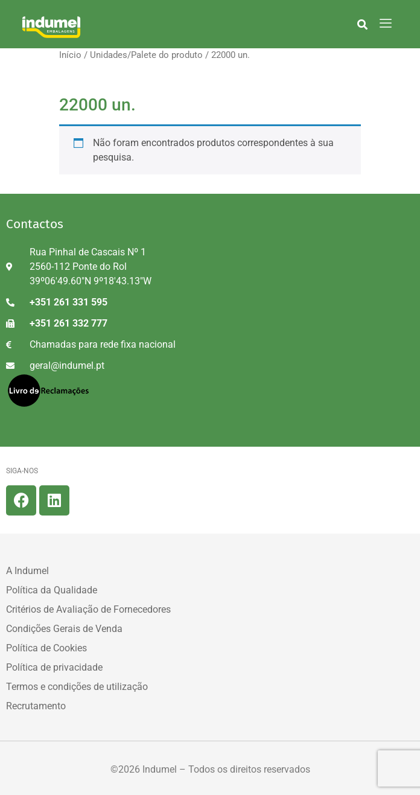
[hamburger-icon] (385, 24)
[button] (362, 24)
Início (70, 54)
